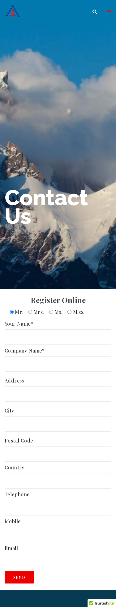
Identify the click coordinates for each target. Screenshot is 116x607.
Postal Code (58, 447)
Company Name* (58, 357)
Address (58, 387)
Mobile (58, 528)
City (58, 417)
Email (58, 555)
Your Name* (58, 330)
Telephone (58, 501)
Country (58, 474)
